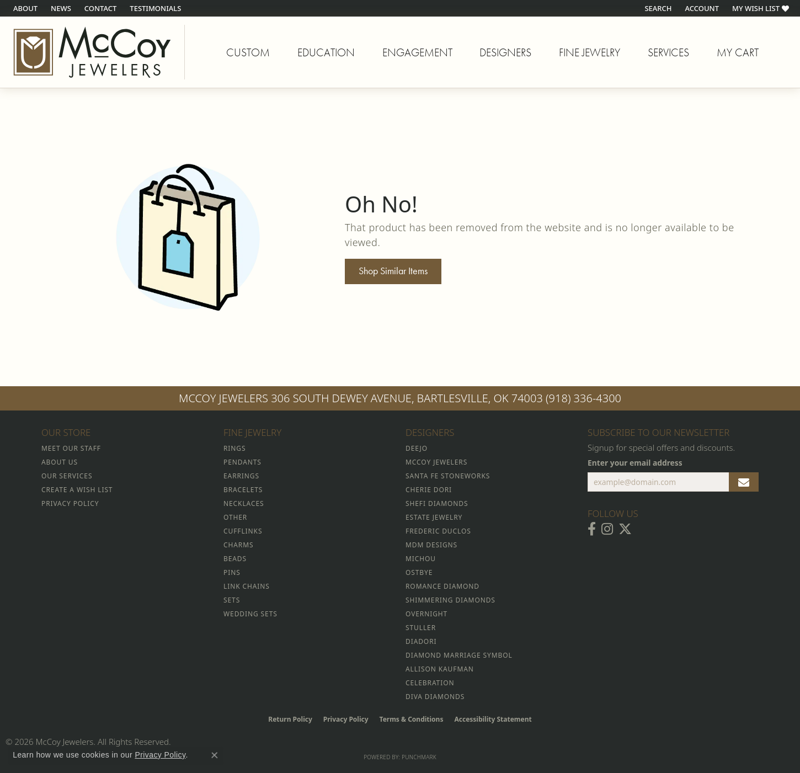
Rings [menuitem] (234, 448)
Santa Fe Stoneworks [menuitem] (448, 476)
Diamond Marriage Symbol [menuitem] (459, 655)
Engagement (417, 52)
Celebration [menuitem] (430, 682)
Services (668, 52)
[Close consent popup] (214, 755)
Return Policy (290, 719)
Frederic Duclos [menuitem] (438, 531)
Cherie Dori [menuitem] (429, 489)
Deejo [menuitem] (417, 448)
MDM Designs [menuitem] (431, 545)
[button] (656, 8)
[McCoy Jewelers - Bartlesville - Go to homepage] (92, 52)
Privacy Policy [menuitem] (70, 503)
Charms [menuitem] (238, 545)
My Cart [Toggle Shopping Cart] (738, 52)
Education (326, 52)
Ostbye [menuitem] (419, 572)
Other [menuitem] (235, 517)
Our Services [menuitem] (66, 476)
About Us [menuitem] (59, 462)
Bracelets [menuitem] (243, 489)
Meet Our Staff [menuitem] (71, 448)
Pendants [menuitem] (242, 462)
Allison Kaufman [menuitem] (440, 669)
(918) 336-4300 (583, 398)
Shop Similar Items (393, 271)
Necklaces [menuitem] (243, 503)
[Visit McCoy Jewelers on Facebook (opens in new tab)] (592, 529)
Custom (248, 52)
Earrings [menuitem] (241, 476)
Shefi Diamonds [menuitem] (437, 503)
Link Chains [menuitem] (246, 586)
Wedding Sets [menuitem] (250, 614)
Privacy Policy (346, 719)
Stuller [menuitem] (421, 627)
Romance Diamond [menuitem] (442, 586)
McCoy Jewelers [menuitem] (436, 462)
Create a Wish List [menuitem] (77, 489)
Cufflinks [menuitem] (242, 531)
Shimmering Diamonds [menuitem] (450, 600)
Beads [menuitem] (235, 558)
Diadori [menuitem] (421, 641)
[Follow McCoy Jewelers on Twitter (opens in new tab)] (625, 529)
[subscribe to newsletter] (744, 482)
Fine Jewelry (589, 52)
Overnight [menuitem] (426, 614)
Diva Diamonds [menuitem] (435, 696)
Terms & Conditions (412, 719)
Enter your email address (635, 462)
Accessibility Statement (492, 719)
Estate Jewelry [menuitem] (434, 517)
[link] (24, 8)
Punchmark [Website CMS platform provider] (419, 757)
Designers (505, 52)
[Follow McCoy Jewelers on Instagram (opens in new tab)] (607, 529)
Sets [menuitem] (231, 600)
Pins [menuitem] (232, 572)
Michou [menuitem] (421, 558)
